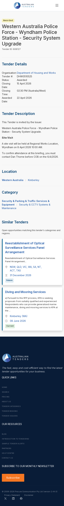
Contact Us (7, 458)
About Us (6, 401)
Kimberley (33, 180)
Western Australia (12, 180)
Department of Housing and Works (36, 72)
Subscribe (13, 477)
